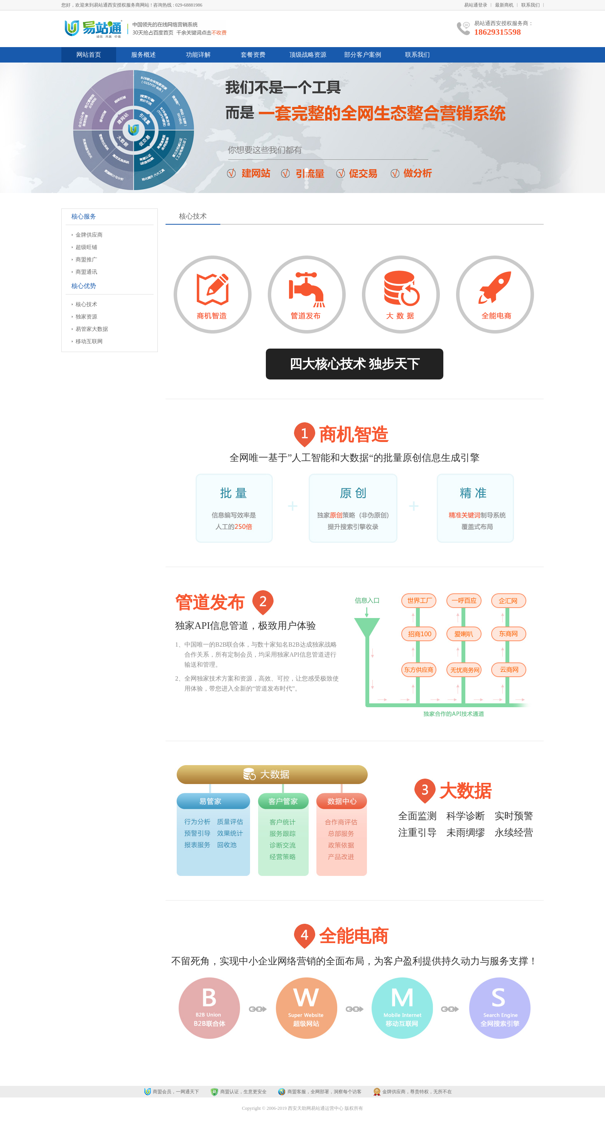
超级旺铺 (86, 247)
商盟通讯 (86, 272)
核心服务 (83, 216)
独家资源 (86, 317)
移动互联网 (89, 341)
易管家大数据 (92, 329)
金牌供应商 (89, 235)
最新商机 (504, 5)
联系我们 (530, 5)
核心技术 (86, 304)
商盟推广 (86, 260)
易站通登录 (475, 5)
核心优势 (83, 286)
